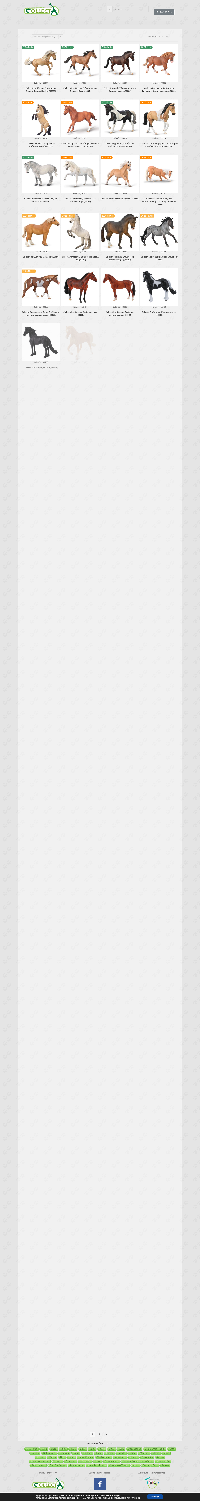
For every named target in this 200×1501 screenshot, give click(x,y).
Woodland (120, 1457)
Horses (109, 1453)
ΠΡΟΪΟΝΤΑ (47, 23)
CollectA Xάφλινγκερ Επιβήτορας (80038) (120, 198)
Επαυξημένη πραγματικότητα (138, 1461)
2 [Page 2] (99, 1434)
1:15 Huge (32, 1449)
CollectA (31, 23)
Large (133, 1453)
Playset (41, 1457)
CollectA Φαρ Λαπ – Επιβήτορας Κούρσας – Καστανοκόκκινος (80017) (80, 145)
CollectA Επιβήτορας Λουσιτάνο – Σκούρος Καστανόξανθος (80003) (40, 89)
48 (162, 37)
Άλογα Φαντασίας (40, 1461)
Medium (144, 1453)
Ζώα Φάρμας (77, 1465)
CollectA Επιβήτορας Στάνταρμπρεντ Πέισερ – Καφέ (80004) (80, 89)
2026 (121, 1449)
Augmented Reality (155, 1449)
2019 (53, 1449)
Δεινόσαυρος (111, 1461)
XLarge (133, 1457)
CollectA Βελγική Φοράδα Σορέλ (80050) (41, 256)
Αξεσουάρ (85, 1461)
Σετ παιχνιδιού (150, 1465)
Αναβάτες (71, 1461)
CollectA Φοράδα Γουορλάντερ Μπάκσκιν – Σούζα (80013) (41, 145)
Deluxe (35, 1453)
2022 (82, 1449)
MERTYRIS (148, 23)
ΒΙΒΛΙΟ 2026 (65, 23)
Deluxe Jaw (49, 1453)
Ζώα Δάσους (38, 1465)
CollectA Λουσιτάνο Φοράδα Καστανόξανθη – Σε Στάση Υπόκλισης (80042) (159, 201)
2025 (111, 1449)
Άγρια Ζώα (147, 1457)
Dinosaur (64, 1453)
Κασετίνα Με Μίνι (97, 1465)
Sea (62, 1457)
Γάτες (98, 1461)
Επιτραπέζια (163, 1461)
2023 (92, 1449)
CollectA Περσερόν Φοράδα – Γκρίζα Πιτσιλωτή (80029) (40, 200)
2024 (102, 1449)
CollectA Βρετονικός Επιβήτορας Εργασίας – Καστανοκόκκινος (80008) (159, 89)
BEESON (98, 23)
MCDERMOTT (130, 23)
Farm (98, 1453)
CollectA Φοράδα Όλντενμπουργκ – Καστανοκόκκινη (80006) (120, 89)
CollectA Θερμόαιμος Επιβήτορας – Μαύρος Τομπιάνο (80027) (120, 145)
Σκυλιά (165, 1465)
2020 (63, 1449)
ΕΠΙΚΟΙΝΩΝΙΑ (166, 23)
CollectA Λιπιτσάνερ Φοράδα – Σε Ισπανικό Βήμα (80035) (80, 200)
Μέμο (135, 1465)
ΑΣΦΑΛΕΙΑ (82, 23)
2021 (73, 1449)
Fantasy (87, 1453)
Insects (121, 1453)
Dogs (76, 1453)
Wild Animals (103, 1457)
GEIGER (113, 23)
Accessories (134, 1449)
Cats (171, 1449)
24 (159, 37)
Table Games (86, 1457)
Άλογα (160, 1457)
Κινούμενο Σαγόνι (119, 1465)
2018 (44, 1449)
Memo (156, 1453)
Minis (166, 1453)
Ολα (166, 37)
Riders (52, 1457)
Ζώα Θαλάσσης (58, 1465)
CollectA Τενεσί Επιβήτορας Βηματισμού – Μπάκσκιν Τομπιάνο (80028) (159, 145)
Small (72, 1457)
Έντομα (57, 1461)
